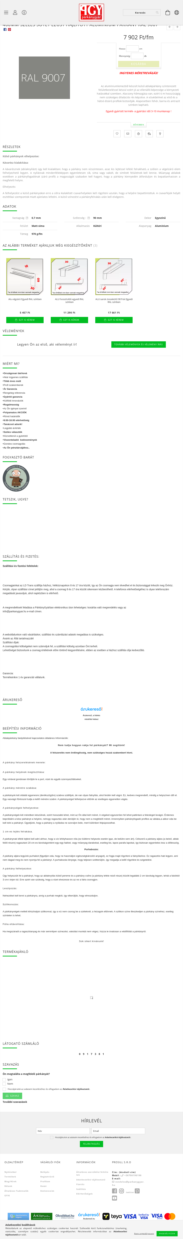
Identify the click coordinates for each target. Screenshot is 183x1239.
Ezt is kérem (27, 333)
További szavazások (15, 1116)
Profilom (45, 1195)
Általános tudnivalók (16, 1205)
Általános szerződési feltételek (92, 1187)
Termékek (10, 1190)
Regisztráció (47, 1190)
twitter (130, 1206)
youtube (114, 1212)
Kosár (43, 1200)
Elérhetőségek (84, 1207)
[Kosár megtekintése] (167, 12)
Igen (10, 1093)
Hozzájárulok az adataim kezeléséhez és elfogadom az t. (49, 1103)
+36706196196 (133, 1189)
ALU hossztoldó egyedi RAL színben (69, 314)
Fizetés (80, 1198)
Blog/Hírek (10, 1195)
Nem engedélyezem (144, 1233)
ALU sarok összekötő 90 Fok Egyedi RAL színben (114, 314)
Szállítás (81, 1203)
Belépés (44, 1186)
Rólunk (8, 1200)
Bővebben (138, 138)
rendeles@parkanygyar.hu (128, 1197)
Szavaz (14, 1109)
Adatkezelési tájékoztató (90, 1193)
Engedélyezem (167, 1233)
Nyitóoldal (10, 1186)
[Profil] (15, 12)
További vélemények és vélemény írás (138, 358)
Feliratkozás (91, 1157)
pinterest (137, 1205)
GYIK (7, 1209)
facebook (114, 1205)
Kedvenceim (47, 1205)
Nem (10, 1097)
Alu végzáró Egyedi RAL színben (25, 313)
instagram (121, 1205)
